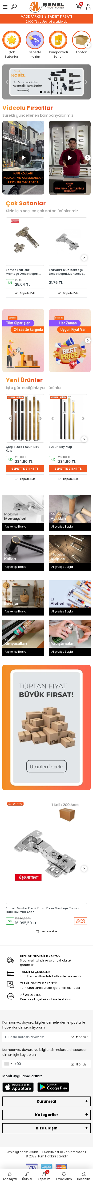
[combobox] (8, 1064)
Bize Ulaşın (46, 1128)
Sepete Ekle (25, 293)
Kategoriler (46, 1114)
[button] (7, 81)
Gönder (79, 1037)
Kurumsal (46, 1101)
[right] (88, 45)
